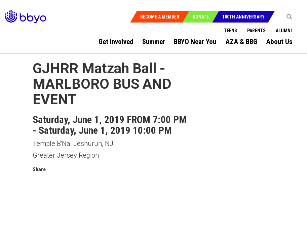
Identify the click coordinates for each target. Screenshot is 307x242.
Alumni (284, 30)
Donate (201, 16)
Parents (256, 30)
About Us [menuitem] (279, 42)
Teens (230, 30)
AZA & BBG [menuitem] (241, 42)
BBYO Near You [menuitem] (195, 42)
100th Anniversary (243, 16)
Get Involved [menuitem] (116, 42)
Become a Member (159, 16)
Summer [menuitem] (153, 42)
